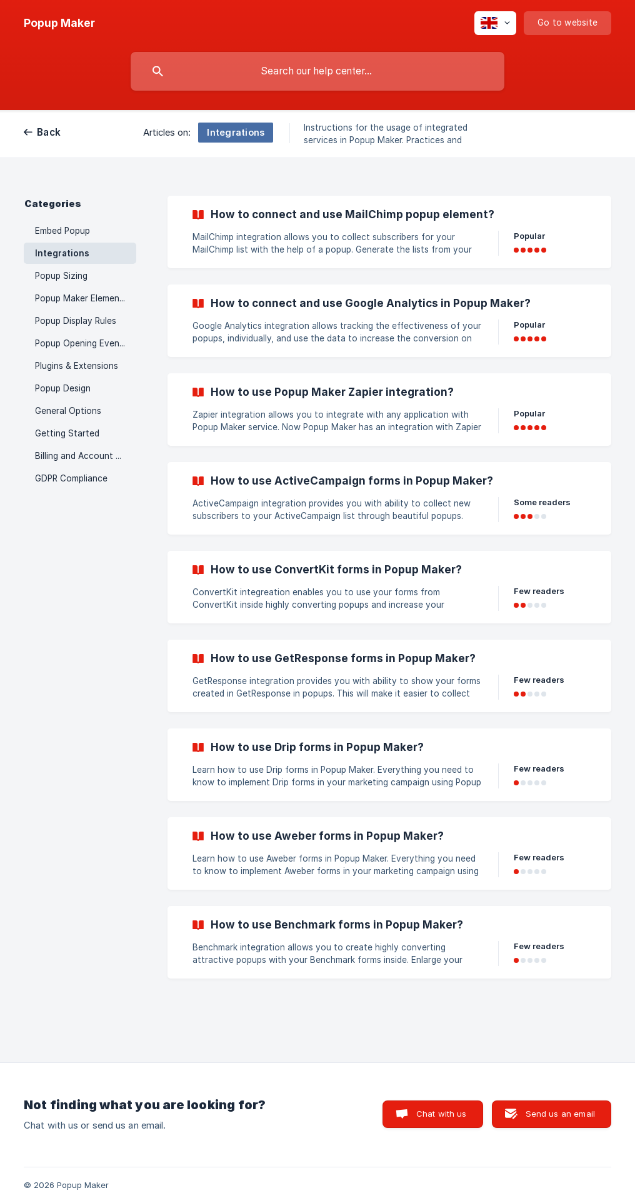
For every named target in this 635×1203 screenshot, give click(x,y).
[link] (389, 232)
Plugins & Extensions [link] (76, 366)
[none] (59, 23)
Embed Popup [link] (62, 231)
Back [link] (49, 132)
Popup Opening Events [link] (81, 343)
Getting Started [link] (67, 433)
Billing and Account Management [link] (85, 456)
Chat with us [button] (441, 1114)
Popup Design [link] (63, 388)
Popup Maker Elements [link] (81, 298)
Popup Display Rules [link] (75, 321)
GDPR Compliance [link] (71, 478)
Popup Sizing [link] (61, 276)
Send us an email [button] (560, 1114)
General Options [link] (68, 411)
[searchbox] (317, 71)
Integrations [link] (62, 253)
